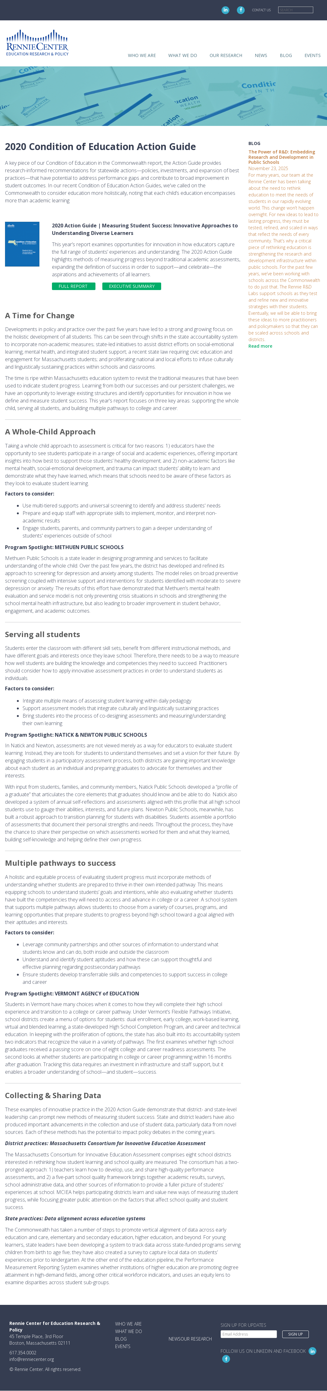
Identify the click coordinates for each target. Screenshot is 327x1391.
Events (312, 55)
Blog (286, 55)
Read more (260, 346)
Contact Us (261, 10)
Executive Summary (132, 286)
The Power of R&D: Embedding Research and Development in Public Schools (281, 157)
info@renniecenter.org (31, 1359)
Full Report (74, 286)
